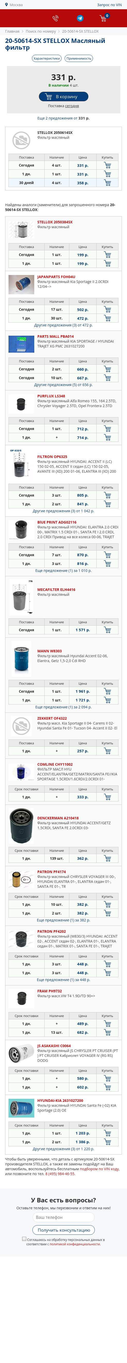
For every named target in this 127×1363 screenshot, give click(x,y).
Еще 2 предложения (63, 118)
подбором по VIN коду (99, 1168)
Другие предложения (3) (63, 325)
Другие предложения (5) (63, 384)
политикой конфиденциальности (75, 1244)
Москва (16, 4)
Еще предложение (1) (63, 570)
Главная (12, 31)
